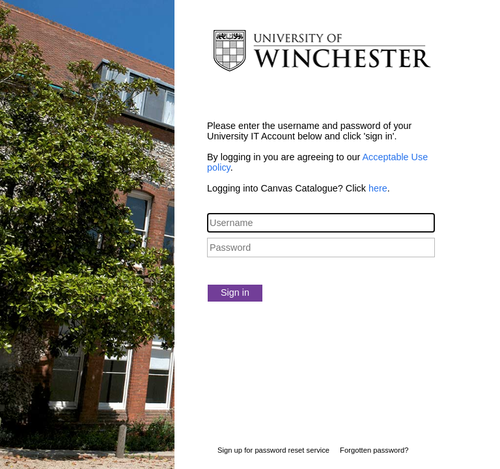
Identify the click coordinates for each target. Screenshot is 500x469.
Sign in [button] (235, 292)
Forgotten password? (374, 450)
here (377, 188)
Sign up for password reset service (273, 450)
